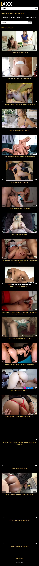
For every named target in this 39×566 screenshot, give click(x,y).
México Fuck (19, 558)
